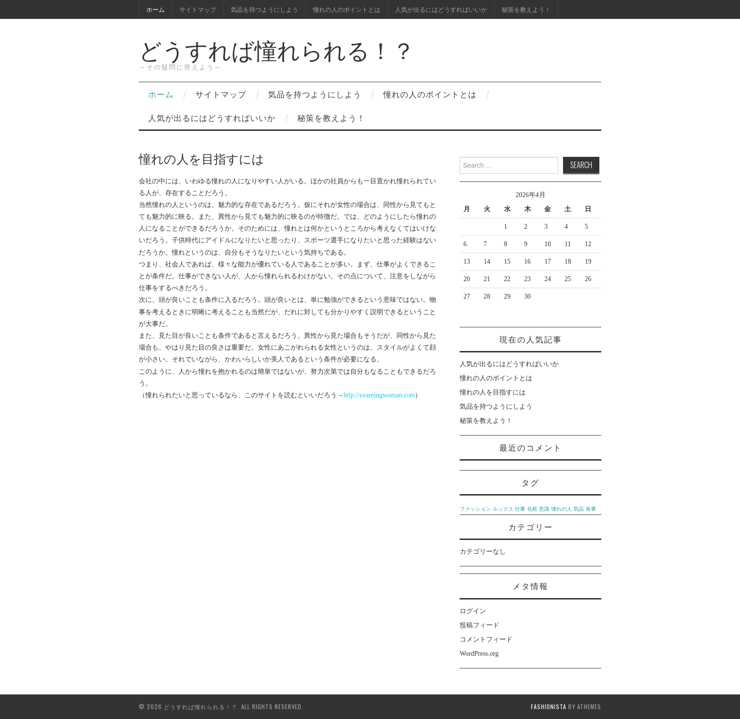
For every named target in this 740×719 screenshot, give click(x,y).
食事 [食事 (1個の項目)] (591, 509)
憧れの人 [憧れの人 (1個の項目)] (561, 509)
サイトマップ (197, 9)
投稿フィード (479, 625)
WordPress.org (479, 653)
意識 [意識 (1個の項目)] (544, 509)
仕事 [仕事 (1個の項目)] (520, 509)
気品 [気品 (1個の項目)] (578, 509)
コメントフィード (486, 639)
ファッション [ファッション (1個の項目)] (475, 509)
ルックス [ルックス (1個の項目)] (503, 509)
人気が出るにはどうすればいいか (441, 9)
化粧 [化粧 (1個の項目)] (532, 509)
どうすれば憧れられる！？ (277, 49)
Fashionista (548, 706)
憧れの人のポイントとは (346, 9)
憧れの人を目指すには (493, 392)
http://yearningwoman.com (379, 395)
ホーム (155, 9)
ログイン (473, 611)
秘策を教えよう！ (526, 9)
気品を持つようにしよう (264, 9)
